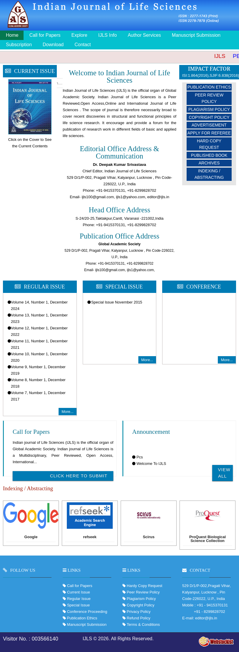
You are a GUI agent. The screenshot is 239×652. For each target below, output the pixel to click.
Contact (82, 44)
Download (53, 44)
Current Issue (78, 592)
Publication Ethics (209, 87)
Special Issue (78, 605)
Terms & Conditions (143, 624)
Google (31, 537)
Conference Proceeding (87, 611)
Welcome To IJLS (151, 467)
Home (12, 35)
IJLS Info (107, 35)
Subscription (19, 44)
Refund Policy (138, 618)
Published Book (209, 155)
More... (67, 411)
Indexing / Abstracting (209, 174)
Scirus (149, 537)
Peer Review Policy (209, 98)
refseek (90, 537)
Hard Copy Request (209, 144)
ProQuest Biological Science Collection (207, 539)
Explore (79, 35)
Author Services (144, 35)
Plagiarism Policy (209, 109)
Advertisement (209, 125)
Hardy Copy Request (144, 585)
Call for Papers (45, 35)
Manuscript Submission (196, 35)
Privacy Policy (138, 611)
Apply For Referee (209, 133)
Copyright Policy (209, 117)
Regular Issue (79, 598)
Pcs (140, 460)
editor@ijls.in (206, 618)
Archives (209, 163)
